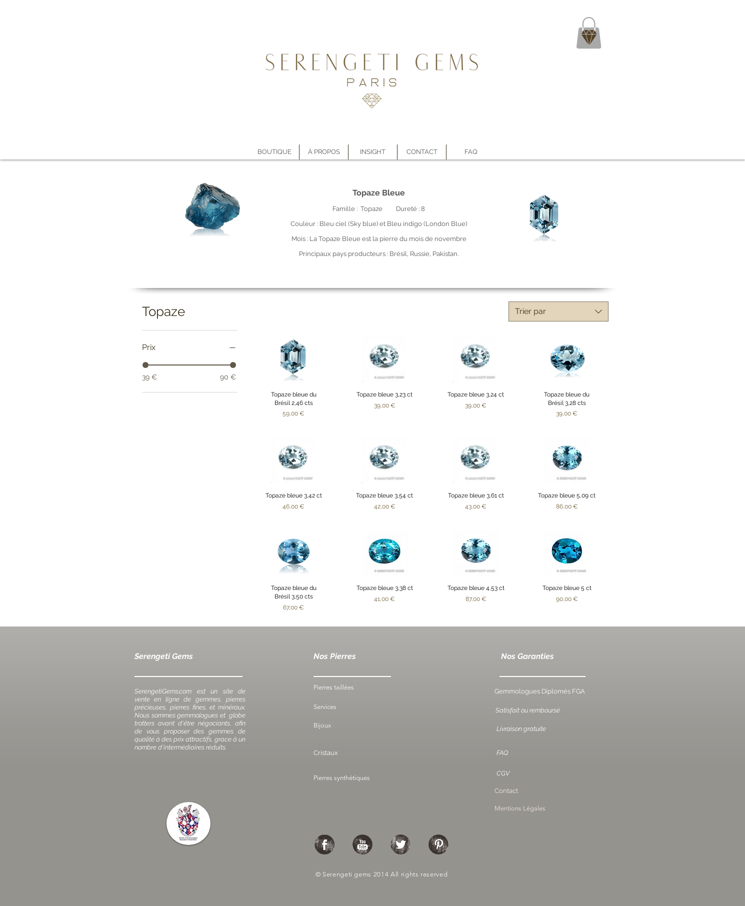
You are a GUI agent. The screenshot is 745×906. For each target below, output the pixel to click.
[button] (324, 152)
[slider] (146, 365)
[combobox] (558, 312)
